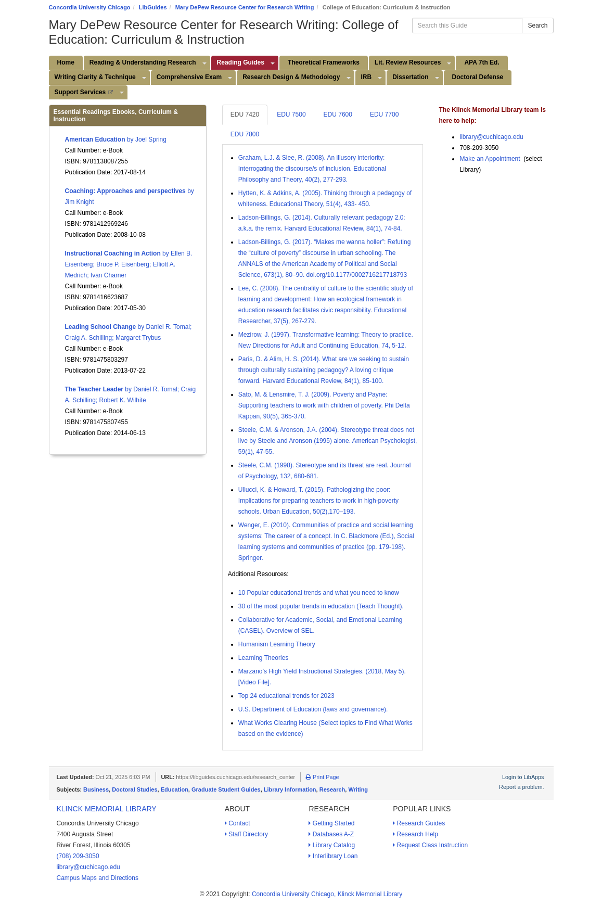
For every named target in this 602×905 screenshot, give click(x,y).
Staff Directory (246, 834)
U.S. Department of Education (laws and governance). (313, 709)
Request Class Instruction (430, 845)
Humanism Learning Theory (276, 644)
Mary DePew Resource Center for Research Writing (244, 7)
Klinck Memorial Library (107, 809)
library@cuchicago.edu (491, 137)
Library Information (290, 789)
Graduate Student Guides (226, 789)
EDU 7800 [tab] (244, 134)
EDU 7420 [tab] (244, 114)
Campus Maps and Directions (97, 878)
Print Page (322, 777)
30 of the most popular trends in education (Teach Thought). (321, 606)
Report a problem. (521, 787)
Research (332, 789)
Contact (237, 823)
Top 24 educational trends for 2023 (286, 695)
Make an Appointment (489, 158)
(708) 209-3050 (78, 856)
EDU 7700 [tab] (384, 114)
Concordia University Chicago (90, 7)
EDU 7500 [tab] (291, 114)
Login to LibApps (523, 777)
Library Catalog (332, 845)
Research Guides (419, 823)
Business (96, 789)
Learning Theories (263, 657)
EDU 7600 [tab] (338, 114)
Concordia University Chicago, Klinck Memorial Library (327, 894)
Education (174, 789)
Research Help (415, 834)
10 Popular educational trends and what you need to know (318, 592)
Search (537, 25)
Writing (358, 789)
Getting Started (331, 823)
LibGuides (153, 7)
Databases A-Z (331, 834)
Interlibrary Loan (333, 856)
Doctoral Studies (134, 789)
